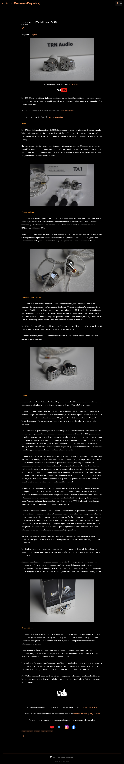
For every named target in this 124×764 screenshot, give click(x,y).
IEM (23, 731)
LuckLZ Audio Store (67, 111)
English (33, 35)
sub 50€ (36, 731)
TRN (43, 731)
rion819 (67, 761)
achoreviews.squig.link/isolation (86, 714)
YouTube (49, 731)
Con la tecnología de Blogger (62, 757)
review (29, 731)
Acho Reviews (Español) (23, 3)
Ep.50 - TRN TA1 (74, 85)
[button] (23, 28)
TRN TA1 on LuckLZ (55, 117)
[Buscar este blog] (111, 3)
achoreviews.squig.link (87, 707)
